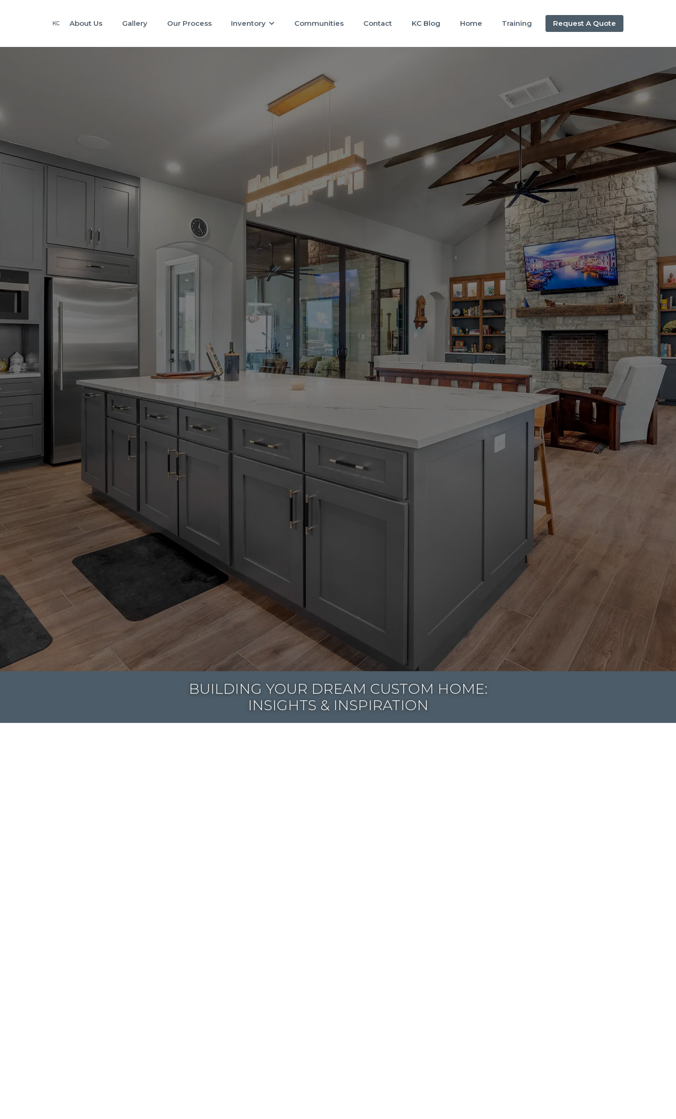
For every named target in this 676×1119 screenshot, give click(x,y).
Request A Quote (584, 23)
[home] (56, 23)
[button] (253, 23)
